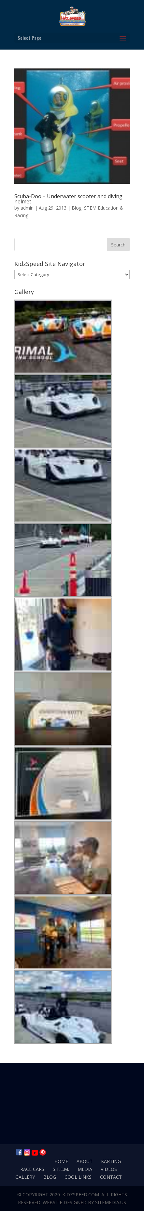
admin (27, 208)
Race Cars (32, 1169)
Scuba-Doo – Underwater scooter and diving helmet (68, 199)
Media (85, 1169)
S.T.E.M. (61, 1169)
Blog (76, 208)
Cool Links (78, 1177)
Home (61, 1161)
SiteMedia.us (110, 1202)
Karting (111, 1161)
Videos (109, 1169)
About (85, 1161)
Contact (111, 1177)
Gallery (25, 1177)
